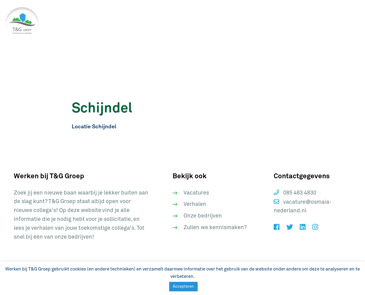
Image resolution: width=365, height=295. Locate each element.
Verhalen (195, 204)
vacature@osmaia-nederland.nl (303, 206)
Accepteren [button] (183, 287)
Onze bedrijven (203, 216)
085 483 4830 (295, 193)
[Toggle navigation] (350, 23)
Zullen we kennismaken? (215, 227)
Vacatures (196, 193)
